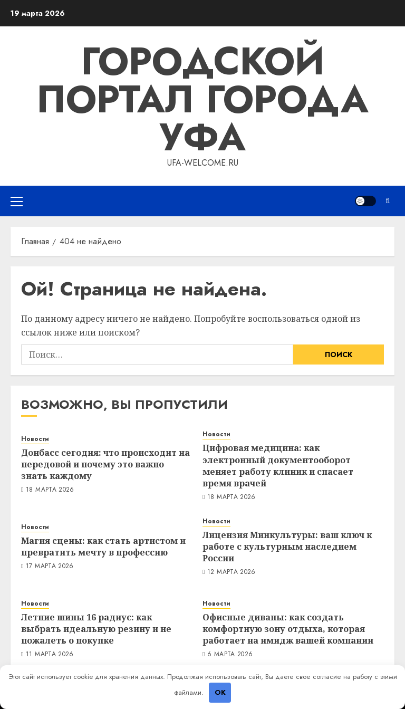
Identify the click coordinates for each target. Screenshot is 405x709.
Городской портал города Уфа (202, 99)
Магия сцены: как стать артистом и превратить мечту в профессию (103, 546)
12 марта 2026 (231, 572)
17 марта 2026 (50, 566)
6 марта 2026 (230, 654)
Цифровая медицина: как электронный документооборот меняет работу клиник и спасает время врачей (277, 465)
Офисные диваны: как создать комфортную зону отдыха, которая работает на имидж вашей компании (287, 629)
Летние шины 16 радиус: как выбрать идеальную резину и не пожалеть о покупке (96, 629)
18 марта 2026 (50, 490)
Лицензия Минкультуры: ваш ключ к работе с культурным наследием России (287, 546)
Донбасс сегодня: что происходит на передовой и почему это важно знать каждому (105, 464)
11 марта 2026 (50, 654)
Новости (35, 439)
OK (220, 692)
